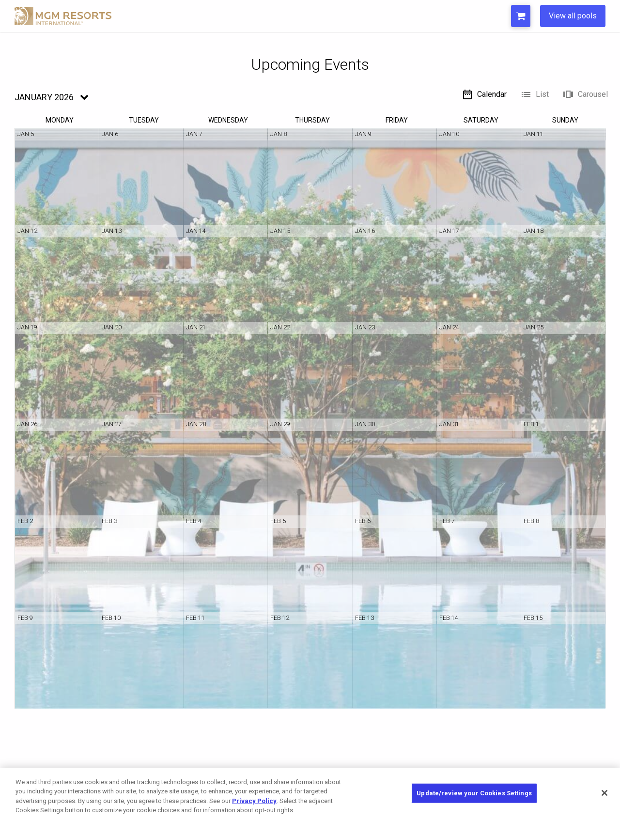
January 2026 (44, 97)
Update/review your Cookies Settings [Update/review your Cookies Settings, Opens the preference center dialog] (474, 793)
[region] (310, 794)
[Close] (604, 793)
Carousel (585, 94)
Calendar (484, 94)
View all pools (573, 15)
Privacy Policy (254, 801)
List (534, 94)
